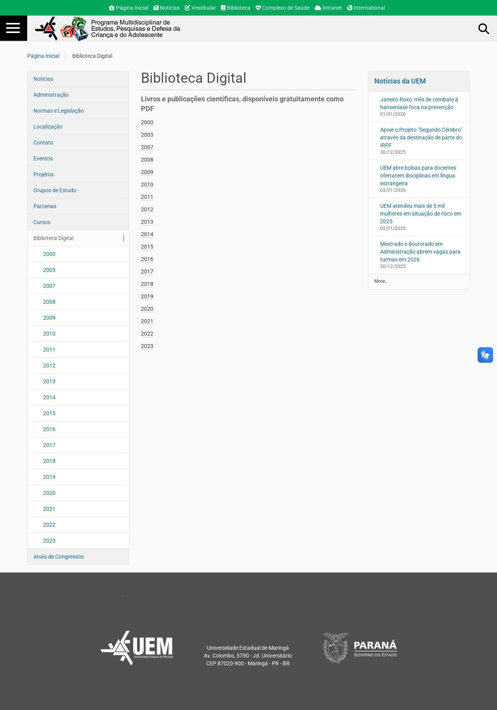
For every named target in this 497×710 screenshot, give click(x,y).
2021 (49, 509)
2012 (49, 365)
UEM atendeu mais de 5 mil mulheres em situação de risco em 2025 (420, 213)
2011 (49, 349)
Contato (43, 142)
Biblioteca (235, 8)
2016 (49, 429)
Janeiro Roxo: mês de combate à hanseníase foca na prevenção (419, 103)
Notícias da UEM (400, 81)
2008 (49, 302)
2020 (49, 493)
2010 (49, 334)
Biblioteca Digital (53, 238)
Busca (484, 28)
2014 (49, 397)
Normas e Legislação (58, 111)
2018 (49, 461)
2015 (49, 413)
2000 (49, 254)
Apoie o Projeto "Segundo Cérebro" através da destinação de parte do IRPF (421, 137)
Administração (51, 95)
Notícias (166, 8)
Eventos (43, 158)
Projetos (43, 174)
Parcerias (44, 206)
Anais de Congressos (58, 556)
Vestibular (200, 8)
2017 (49, 445)
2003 (49, 270)
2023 (49, 541)
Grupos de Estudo (54, 190)
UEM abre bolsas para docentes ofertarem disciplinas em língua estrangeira (418, 175)
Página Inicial (128, 8)
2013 (49, 381)
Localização (48, 127)
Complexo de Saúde (282, 8)
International (366, 8)
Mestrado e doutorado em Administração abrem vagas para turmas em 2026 (420, 252)
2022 (49, 525)
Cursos (41, 222)
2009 (49, 318)
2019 (49, 477)
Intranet (328, 8)
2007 (49, 286)
